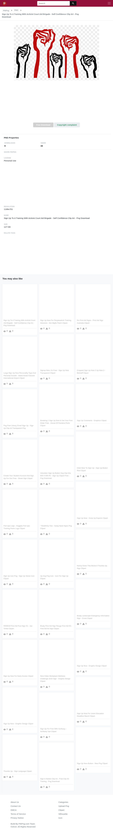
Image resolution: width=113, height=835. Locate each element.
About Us (15, 802)
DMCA (14, 810)
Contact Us (16, 806)
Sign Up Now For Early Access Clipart (18, 676)
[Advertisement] (56, 102)
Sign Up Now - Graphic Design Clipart (92, 666)
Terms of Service (18, 814)
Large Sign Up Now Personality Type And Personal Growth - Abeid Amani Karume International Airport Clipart (20, 375)
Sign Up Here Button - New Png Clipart (92, 763)
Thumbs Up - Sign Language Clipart (18, 771)
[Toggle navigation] (109, 3)
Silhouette (63, 814)
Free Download (43, 125)
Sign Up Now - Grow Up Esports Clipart (92, 518)
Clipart (61, 810)
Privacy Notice (17, 818)
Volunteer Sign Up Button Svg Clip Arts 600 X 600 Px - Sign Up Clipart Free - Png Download (55, 475)
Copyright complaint (67, 125)
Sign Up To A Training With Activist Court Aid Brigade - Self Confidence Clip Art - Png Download (19, 322)
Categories (63, 802)
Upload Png (63, 806)
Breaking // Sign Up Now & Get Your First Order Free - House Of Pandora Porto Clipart (56, 423)
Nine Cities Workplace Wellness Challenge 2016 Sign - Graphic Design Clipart (55, 678)
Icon (60, 818)
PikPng (6, 11)
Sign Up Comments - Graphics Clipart (91, 420)
